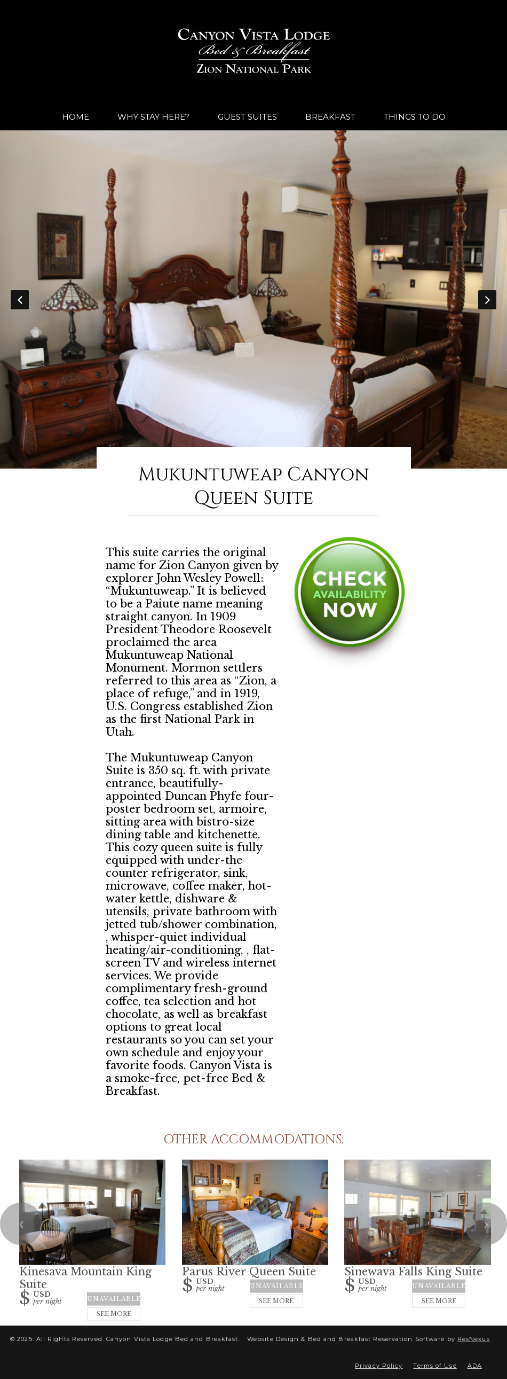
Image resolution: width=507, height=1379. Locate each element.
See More (114, 1314)
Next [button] (487, 299)
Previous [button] (20, 299)
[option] (253, 299)
